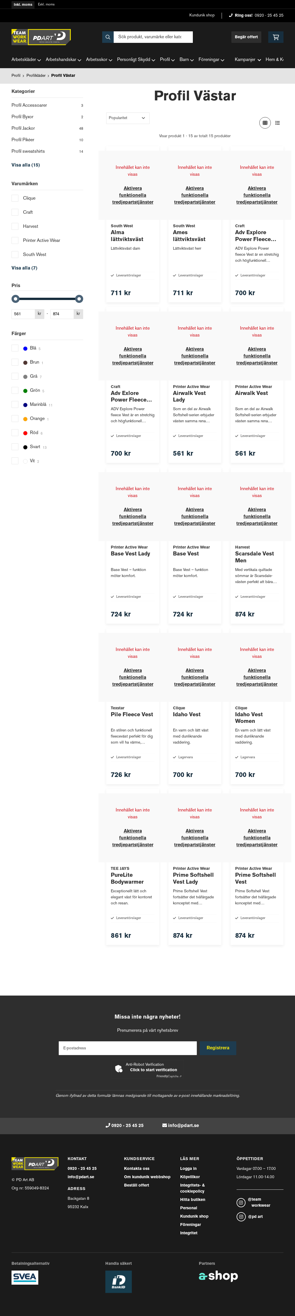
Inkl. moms (23, 4)
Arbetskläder (26, 60)
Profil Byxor (47, 117)
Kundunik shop (202, 15)
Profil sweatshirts (47, 152)
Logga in (188, 1169)
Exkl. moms (46, 4)
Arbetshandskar (63, 60)
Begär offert (246, 37)
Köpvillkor (190, 1177)
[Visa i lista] (277, 123)
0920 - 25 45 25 (269, 16)
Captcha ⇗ (169, 1076)
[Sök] (147, 37)
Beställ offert (136, 1185)
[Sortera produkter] (128, 118)
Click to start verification (153, 1070)
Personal (188, 1208)
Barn (187, 60)
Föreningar (211, 60)
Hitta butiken (192, 1200)
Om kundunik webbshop (147, 1177)
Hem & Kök (277, 60)
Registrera (219, 1048)
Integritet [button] (188, 1233)
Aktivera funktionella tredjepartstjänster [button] (132, 196)
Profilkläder (35, 76)
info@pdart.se (183, 1126)
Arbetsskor (99, 60)
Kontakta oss (136, 1169)
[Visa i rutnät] (265, 123)
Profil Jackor (47, 129)
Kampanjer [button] (248, 60)
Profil (167, 60)
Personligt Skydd (136, 60)
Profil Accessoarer (47, 106)
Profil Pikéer (47, 140)
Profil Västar (63, 76)
